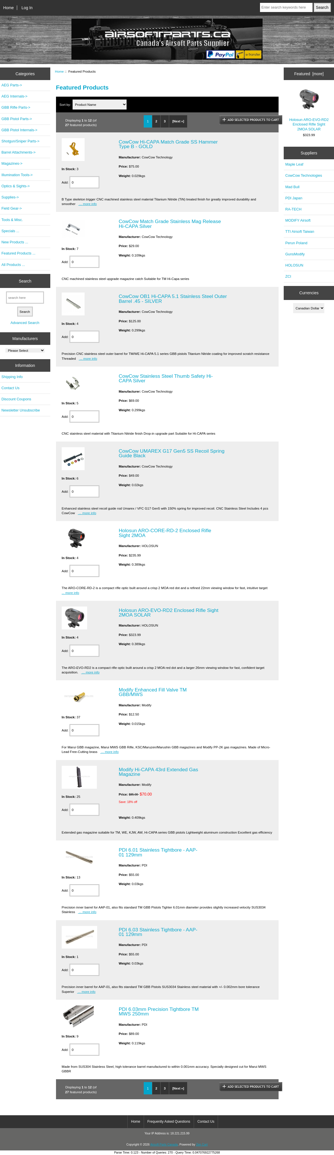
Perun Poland (296, 243)
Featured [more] (309, 73)
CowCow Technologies (303, 175)
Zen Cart (202, 1144)
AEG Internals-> (14, 96)
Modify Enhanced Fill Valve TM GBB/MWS (153, 692)
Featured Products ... (18, 253)
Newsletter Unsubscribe (20, 410)
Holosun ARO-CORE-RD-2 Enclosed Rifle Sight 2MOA (165, 533)
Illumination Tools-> (17, 175)
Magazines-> (11, 163)
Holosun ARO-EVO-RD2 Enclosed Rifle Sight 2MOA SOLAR (168, 612)
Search (25, 281)
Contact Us (10, 388)
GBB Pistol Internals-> (19, 130)
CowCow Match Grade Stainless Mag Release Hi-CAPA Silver (170, 223)
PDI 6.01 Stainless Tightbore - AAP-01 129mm (158, 852)
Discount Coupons (16, 399)
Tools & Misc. (12, 220)
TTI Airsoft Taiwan (299, 231)
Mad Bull (292, 187)
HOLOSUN (294, 265)
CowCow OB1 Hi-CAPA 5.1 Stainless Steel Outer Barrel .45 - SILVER (173, 298)
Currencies (309, 293)
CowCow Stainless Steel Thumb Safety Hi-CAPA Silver (166, 378)
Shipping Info (12, 377)
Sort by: (65, 104)
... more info (87, 204)
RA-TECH (293, 209)
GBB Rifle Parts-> (15, 107)
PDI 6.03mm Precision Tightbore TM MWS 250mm (159, 1011)
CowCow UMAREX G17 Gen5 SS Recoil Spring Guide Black (171, 453)
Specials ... (10, 231)
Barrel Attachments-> (18, 152)
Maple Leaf (294, 164)
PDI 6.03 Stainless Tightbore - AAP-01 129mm (158, 932)
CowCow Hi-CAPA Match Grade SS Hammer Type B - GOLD (168, 144)
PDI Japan (293, 198)
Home (8, 7)
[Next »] (178, 121)
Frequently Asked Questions (168, 1122)
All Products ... (13, 265)
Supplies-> (10, 197)
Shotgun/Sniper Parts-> (20, 141)
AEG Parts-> (11, 85)
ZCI (288, 276)
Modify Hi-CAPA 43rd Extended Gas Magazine (158, 772)
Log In (27, 7)
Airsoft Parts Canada (164, 1144)
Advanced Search (25, 323)
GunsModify (295, 254)
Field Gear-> (11, 208)
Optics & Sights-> (15, 186)
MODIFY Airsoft (297, 220)
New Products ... (14, 242)
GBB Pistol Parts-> (16, 119)
